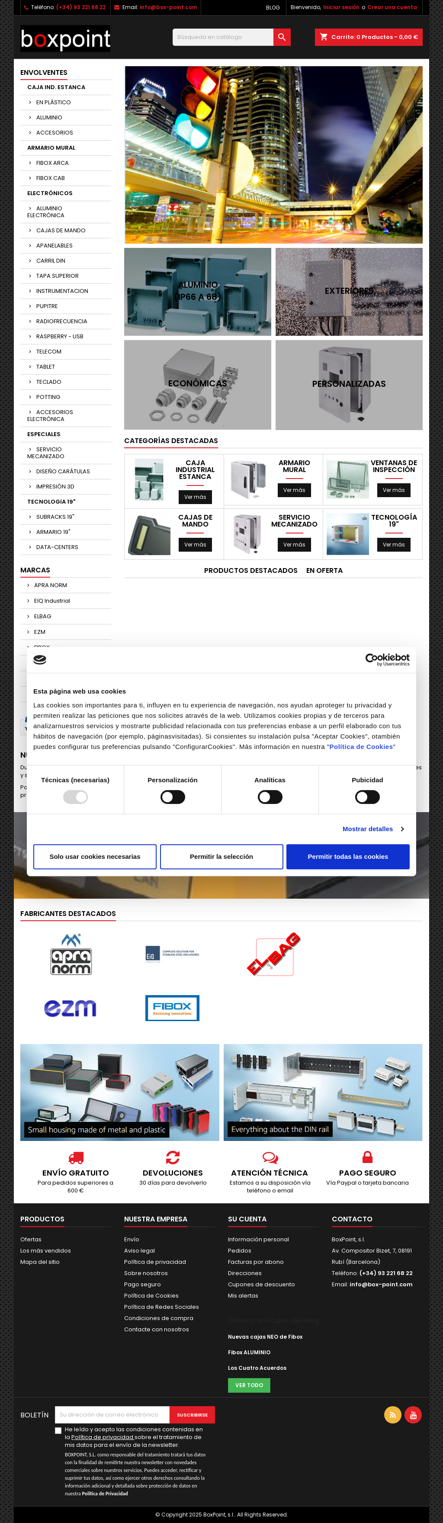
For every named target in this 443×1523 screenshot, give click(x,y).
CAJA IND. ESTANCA (56, 87)
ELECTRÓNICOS (50, 193)
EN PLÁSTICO (53, 102)
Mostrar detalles (368, 828)
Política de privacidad (155, 1262)
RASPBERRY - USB (59, 336)
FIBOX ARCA (52, 163)
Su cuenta (247, 1219)
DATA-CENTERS (57, 547)
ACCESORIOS (54, 133)
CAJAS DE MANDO (61, 230)
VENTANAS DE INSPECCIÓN (394, 466)
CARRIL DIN (50, 261)
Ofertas (31, 1239)
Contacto (352, 1219)
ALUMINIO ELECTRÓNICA (45, 211)
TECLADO (48, 382)
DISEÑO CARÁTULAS (63, 471)
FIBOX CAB (50, 178)
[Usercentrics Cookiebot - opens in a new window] (372, 659)
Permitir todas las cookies (348, 856)
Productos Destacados (251, 570)
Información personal (258, 1239)
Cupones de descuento (261, 1284)
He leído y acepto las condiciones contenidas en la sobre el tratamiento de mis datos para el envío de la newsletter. (138, 1461)
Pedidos (239, 1251)
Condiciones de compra (158, 1318)
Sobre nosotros (146, 1273)
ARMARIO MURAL (51, 148)
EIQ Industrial (51, 601)
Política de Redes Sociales (161, 1307)
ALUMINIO (49, 117)
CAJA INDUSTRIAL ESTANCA (195, 469)
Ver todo (249, 1385)
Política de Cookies (361, 746)
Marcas (35, 570)
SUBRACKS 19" (55, 517)
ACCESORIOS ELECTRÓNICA (50, 415)
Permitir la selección (221, 856)
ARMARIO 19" (53, 532)
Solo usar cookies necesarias (94, 856)
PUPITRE (47, 306)
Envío (131, 1239)
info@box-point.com (168, 7)
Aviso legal (139, 1251)
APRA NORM (50, 585)
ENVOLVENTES (43, 72)
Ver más (195, 497)
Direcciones (245, 1273)
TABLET (45, 367)
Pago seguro (142, 1284)
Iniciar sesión (341, 7)
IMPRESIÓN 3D (55, 486)
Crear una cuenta (392, 7)
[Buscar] (232, 37)
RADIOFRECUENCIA (61, 321)
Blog (273, 7)
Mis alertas (243, 1296)
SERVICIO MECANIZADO (45, 452)
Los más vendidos (45, 1251)
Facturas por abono (256, 1262)
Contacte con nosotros (156, 1329)
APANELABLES (54, 245)
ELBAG (42, 616)
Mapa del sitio (40, 1262)
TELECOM (48, 351)
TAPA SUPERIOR (57, 276)
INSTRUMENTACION (62, 291)
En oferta (324, 570)
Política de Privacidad (105, 1494)
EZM (39, 632)
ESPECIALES (44, 434)
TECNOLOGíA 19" (51, 502)
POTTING (48, 397)
